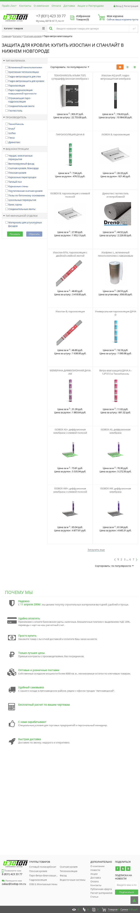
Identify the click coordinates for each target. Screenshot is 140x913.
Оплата (56, 5)
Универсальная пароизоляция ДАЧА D (115, 313)
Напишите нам (12, 880)
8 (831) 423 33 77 (12, 874)
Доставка (69, 5)
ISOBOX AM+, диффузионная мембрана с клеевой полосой (70, 490)
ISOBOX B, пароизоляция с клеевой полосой (70, 195)
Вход (118, 6)
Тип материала (14, 60)
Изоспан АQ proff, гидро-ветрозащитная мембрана (115, 77)
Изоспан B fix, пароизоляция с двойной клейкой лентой (70, 254)
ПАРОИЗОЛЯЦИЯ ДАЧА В (70, 134)
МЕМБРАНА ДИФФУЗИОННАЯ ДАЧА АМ (70, 372)
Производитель (14, 117)
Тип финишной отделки (20, 215)
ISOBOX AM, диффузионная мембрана (115, 490)
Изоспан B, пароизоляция (70, 311)
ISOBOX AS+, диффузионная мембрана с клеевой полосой (70, 431)
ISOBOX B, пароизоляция (116, 134)
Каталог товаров (24, 28)
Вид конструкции (16, 149)
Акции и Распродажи (90, 5)
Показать (15, 234)
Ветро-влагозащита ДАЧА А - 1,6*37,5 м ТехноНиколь (115, 372)
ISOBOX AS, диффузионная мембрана (115, 431)
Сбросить (34, 234)
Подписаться (126, 892)
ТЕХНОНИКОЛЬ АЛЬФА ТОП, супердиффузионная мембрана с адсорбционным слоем (70, 79)
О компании (41, 5)
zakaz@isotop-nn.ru (14, 884)
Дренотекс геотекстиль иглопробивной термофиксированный (115, 197)
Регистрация (131, 6)
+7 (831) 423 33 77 (51, 15)
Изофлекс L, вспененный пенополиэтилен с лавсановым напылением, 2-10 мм (115, 256)
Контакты (25, 5)
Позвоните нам (11, 870)
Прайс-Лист (9, 5)
